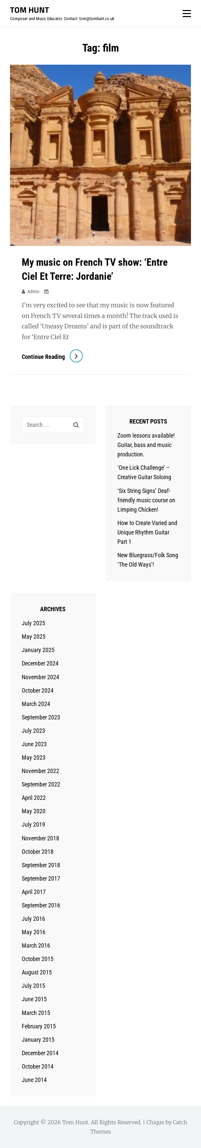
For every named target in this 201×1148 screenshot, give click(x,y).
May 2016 (33, 932)
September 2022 (41, 784)
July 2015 (33, 985)
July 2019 (33, 824)
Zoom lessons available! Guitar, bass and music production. (146, 445)
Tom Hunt (29, 10)
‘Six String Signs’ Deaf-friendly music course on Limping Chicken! (146, 500)
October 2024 (38, 690)
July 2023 (33, 730)
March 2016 (36, 945)
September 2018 (41, 865)
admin (33, 291)
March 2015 (36, 1012)
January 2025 (38, 649)
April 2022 (34, 797)
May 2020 (33, 811)
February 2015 (39, 1026)
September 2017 (41, 878)
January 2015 (38, 1039)
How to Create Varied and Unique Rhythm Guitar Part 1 (147, 532)
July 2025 (33, 623)
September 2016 (41, 905)
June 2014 (34, 1079)
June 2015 (34, 999)
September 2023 (41, 717)
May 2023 (33, 757)
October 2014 (38, 1066)
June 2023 (34, 744)
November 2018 (40, 838)
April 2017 (34, 891)
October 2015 (38, 958)
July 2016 (33, 918)
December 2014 (40, 1053)
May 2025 (33, 636)
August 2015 (37, 972)
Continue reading (52, 356)
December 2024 (40, 663)
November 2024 (40, 677)
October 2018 (38, 851)
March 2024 (36, 703)
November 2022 (40, 770)
